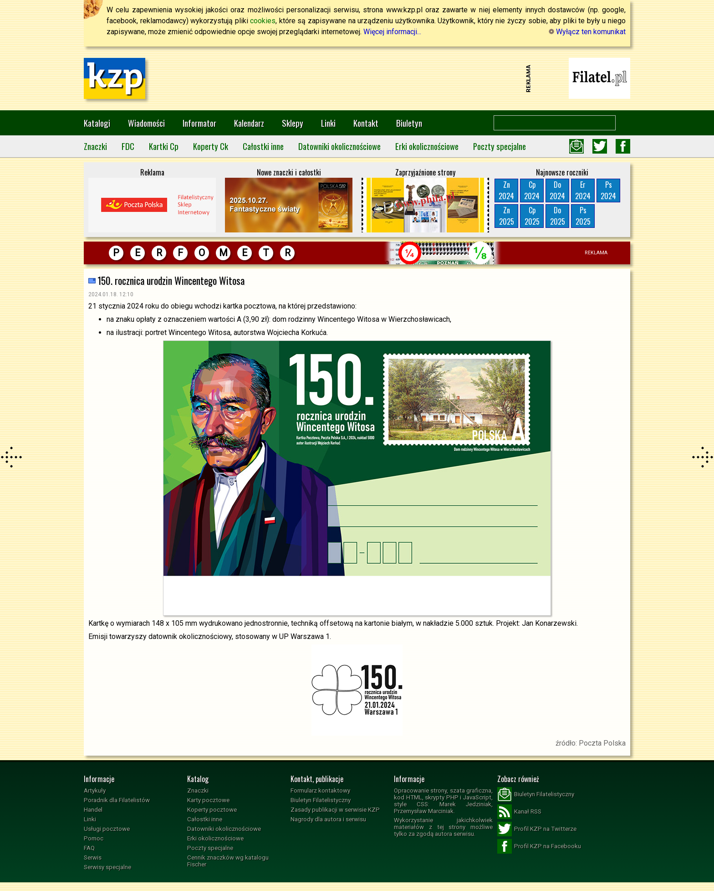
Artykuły (95, 790)
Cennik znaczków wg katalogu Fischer (228, 861)
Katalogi (97, 123)
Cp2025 (532, 216)
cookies (262, 20)
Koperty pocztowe (212, 809)
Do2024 (557, 190)
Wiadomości (146, 123)
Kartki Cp (163, 146)
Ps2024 (608, 190)
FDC (128, 146)
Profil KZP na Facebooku (539, 846)
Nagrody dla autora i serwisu (328, 819)
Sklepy (292, 123)
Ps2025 (583, 216)
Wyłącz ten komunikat (587, 31)
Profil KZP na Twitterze (536, 829)
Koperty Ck (210, 146)
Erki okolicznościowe (427, 146)
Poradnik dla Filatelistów (117, 800)
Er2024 (583, 190)
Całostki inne (263, 146)
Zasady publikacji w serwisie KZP (335, 809)
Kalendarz (249, 123)
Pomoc (93, 838)
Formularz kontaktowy (320, 790)
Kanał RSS (519, 811)
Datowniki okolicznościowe (339, 146)
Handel (93, 809)
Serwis (93, 857)
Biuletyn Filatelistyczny (321, 800)
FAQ (89, 848)
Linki (328, 123)
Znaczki (95, 146)
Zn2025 (506, 216)
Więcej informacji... (392, 31)
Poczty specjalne (499, 146)
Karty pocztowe (208, 800)
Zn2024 (506, 190)
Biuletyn (409, 123)
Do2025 (557, 216)
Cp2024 (532, 190)
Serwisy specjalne (107, 867)
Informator (199, 123)
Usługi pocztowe (107, 828)
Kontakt (365, 123)
